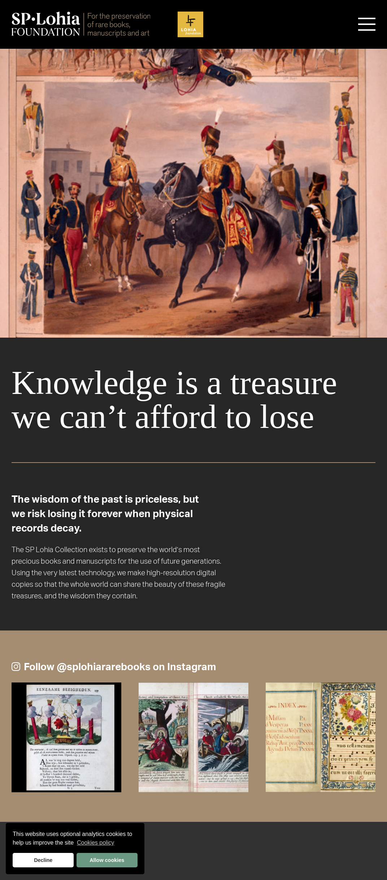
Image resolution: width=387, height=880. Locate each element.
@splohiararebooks (104, 666)
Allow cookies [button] (107, 860)
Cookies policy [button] (95, 843)
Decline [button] (43, 860)
